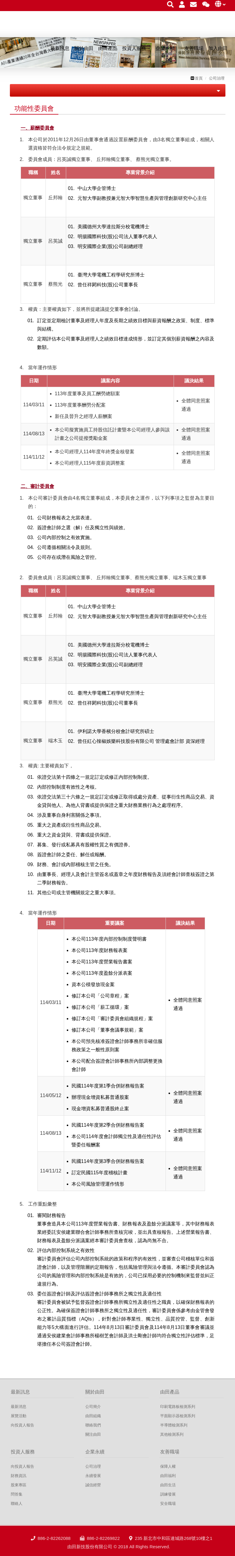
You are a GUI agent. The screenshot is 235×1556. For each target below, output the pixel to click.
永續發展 (93, 1475)
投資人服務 (23, 1451)
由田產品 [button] (107, 51)
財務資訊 (18, 1475)
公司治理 (217, 78)
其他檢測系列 (172, 1434)
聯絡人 (16, 1503)
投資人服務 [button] (134, 51)
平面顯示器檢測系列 (177, 1416)
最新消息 (18, 1406)
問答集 (16, 1494)
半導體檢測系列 (173, 1425)
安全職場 (168, 1503)
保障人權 (168, 1466)
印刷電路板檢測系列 (177, 1406)
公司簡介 (93, 1406)
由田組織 (93, 1416)
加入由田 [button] (218, 51)
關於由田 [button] (83, 51)
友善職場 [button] (194, 51)
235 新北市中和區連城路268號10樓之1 (170, 1547)
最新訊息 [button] (59, 51)
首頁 (197, 78)
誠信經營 (93, 1485)
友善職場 (169, 1451)
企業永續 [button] (165, 51)
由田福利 (168, 1475)
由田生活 (168, 1485)
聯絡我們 (93, 1425)
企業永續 (94, 1451)
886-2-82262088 (51, 1547)
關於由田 (94, 1391)
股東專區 (18, 1485)
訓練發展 (168, 1494)
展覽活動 (18, 1416)
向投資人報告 (22, 1425)
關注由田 (93, 1434)
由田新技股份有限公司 (42, 28)
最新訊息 (20, 1391)
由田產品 (169, 1391)
